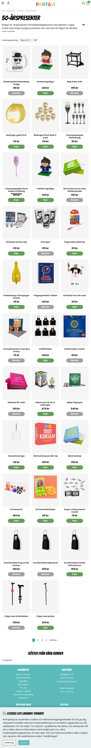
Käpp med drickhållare (16, 616)
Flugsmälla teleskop (74, 242)
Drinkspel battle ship (16, 242)
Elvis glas (45, 242)
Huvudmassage (16, 456)
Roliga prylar (11, 11)
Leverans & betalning (23, 695)
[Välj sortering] (28, 40)
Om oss (23, 688)
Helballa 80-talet (16, 403)
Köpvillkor (23, 681)
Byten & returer (23, 675)
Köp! (45, 147)
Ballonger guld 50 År (16, 135)
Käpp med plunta (45, 616)
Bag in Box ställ (74, 82)
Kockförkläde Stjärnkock (45, 563)
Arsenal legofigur (45, 82)
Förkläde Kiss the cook (74, 296)
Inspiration (23, 698)
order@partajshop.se (67, 682)
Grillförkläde (45, 349)
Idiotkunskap (74, 456)
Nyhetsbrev (23, 685)
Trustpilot (7, 660)
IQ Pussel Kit (16, 510)
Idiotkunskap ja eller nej (45, 456)
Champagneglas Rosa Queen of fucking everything (16, 191)
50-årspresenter (30, 11)
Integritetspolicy (23, 678)
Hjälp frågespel (74, 403)
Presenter (20, 11)
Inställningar (9, 743)
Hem (3, 11)
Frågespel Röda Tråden (45, 296)
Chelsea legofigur (45, 189)
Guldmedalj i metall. (74, 349)
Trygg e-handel (23, 691)
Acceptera (24, 743)
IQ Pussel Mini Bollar (45, 510)
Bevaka (16, 93)
